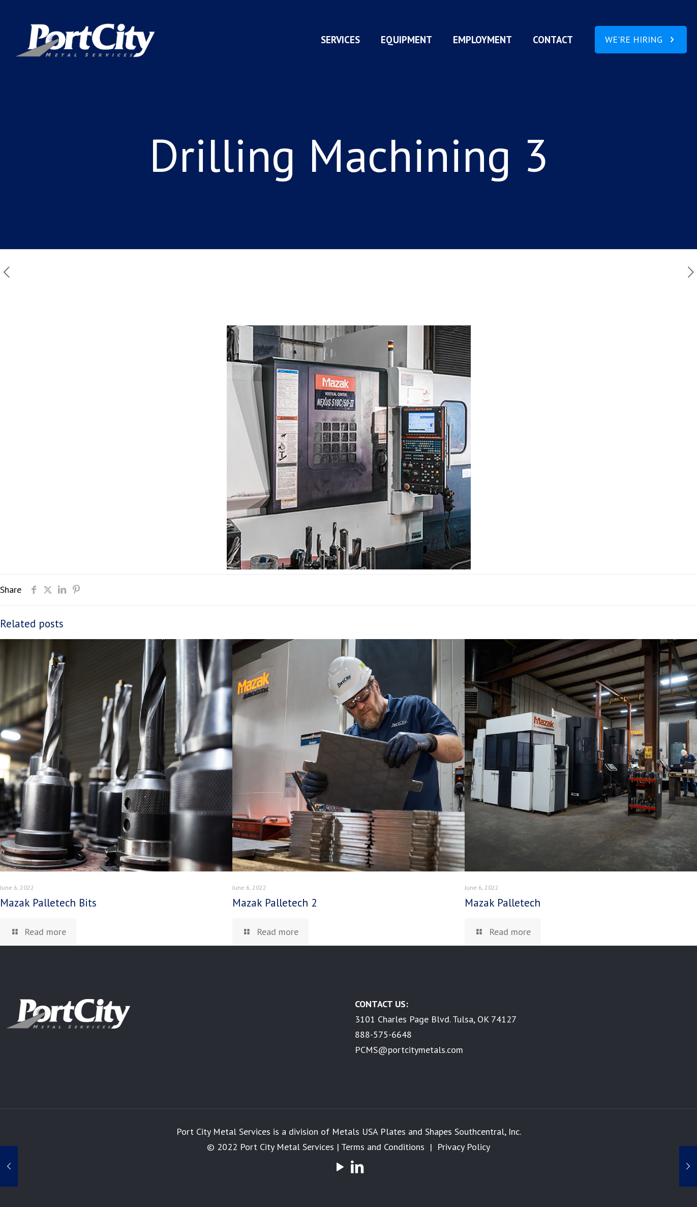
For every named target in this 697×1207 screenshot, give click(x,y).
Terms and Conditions (383, 1147)
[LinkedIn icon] (357, 1166)
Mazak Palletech (502, 903)
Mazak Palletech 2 (274, 903)
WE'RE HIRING (641, 39)
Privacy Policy (463, 1147)
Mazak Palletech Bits (48, 903)
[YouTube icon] (340, 1166)
